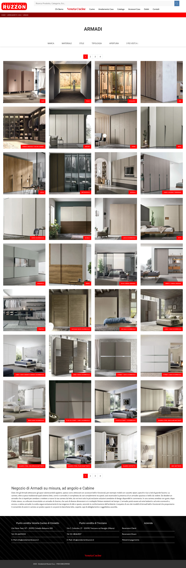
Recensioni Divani (129, 534)
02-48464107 (75, 534)
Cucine (92, 9)
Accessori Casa (134, 9)
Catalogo (121, 9)
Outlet (146, 9)
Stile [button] (81, 43)
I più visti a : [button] (132, 43)
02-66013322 (20, 534)
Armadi (25, 15)
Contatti (156, 9)
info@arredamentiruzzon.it (28, 540)
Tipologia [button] (97, 43)
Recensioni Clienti (129, 528)
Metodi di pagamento (130, 540)
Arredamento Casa (106, 9)
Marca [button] (51, 43)
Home (3, 15)
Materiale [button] (67, 43)
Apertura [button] (114, 43)
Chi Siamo (59, 9)
